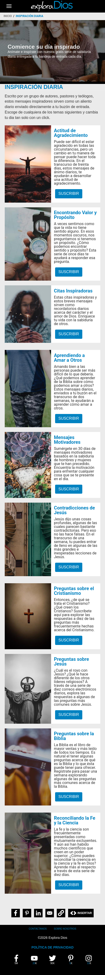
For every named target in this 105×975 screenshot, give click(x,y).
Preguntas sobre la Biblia (74, 736)
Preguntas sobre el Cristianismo (74, 591)
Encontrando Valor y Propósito (75, 215)
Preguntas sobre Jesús (71, 661)
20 (36, 959)
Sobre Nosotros (65, 928)
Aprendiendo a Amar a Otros (69, 358)
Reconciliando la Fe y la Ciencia (74, 820)
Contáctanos (38, 928)
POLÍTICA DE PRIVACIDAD (52, 947)
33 (90, 959)
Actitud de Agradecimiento (71, 133)
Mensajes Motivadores (67, 440)
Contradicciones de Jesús (74, 510)
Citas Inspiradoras (73, 291)
